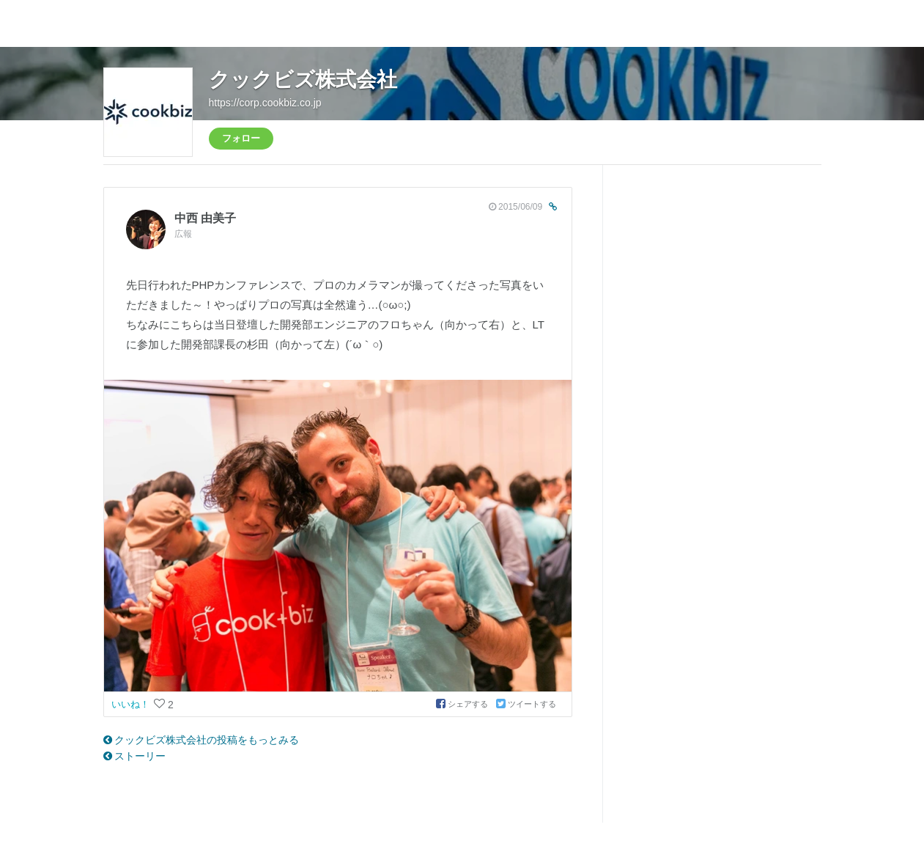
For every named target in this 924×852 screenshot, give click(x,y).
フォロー (241, 138)
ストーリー (134, 756)
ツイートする (526, 703)
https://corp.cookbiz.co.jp (265, 103)
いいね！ (131, 704)
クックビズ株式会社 (303, 79)
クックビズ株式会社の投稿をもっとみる (201, 740)
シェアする (463, 703)
